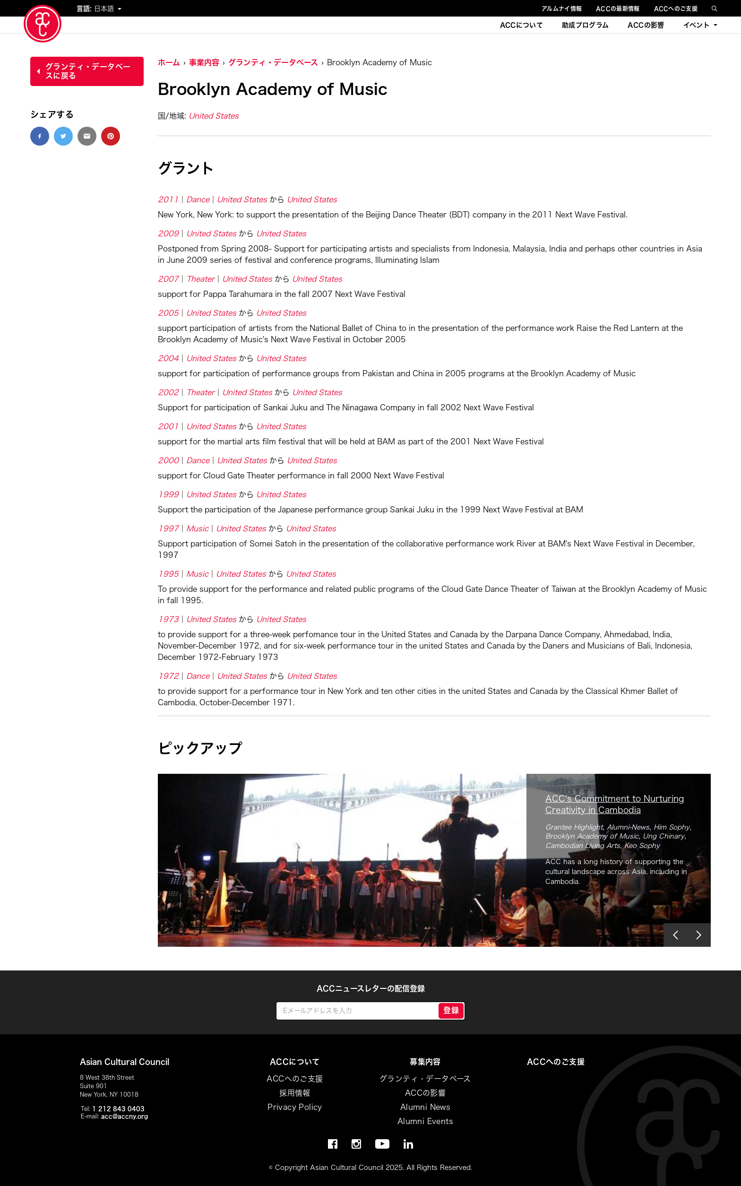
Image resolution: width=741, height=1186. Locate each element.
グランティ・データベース (273, 62)
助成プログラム (585, 25)
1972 (168, 676)
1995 (168, 574)
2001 (168, 426)
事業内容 (204, 62)
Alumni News (425, 1107)
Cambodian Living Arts (582, 845)
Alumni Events (425, 1121)
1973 (168, 619)
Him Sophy (671, 827)
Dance (197, 199)
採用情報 (294, 1093)
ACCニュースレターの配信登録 (371, 988)
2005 (168, 313)
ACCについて (521, 25)
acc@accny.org (124, 1116)
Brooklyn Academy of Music (591, 836)
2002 (168, 392)
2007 (168, 279)
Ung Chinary (663, 836)
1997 (168, 528)
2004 (168, 358)
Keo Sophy (642, 845)
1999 (168, 494)
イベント (696, 25)
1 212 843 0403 (118, 1108)
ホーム (169, 62)
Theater (200, 279)
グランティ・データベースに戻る (87, 71)
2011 (168, 199)
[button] (675, 935)
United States (214, 116)
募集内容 (425, 1061)
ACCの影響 (646, 25)
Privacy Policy (294, 1107)
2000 (168, 460)
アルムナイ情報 (562, 8)
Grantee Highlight (574, 827)
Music (197, 528)
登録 (451, 1010)
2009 (168, 233)
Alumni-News (628, 827)
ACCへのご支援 (676, 8)
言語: (85, 8)
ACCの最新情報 (617, 8)
